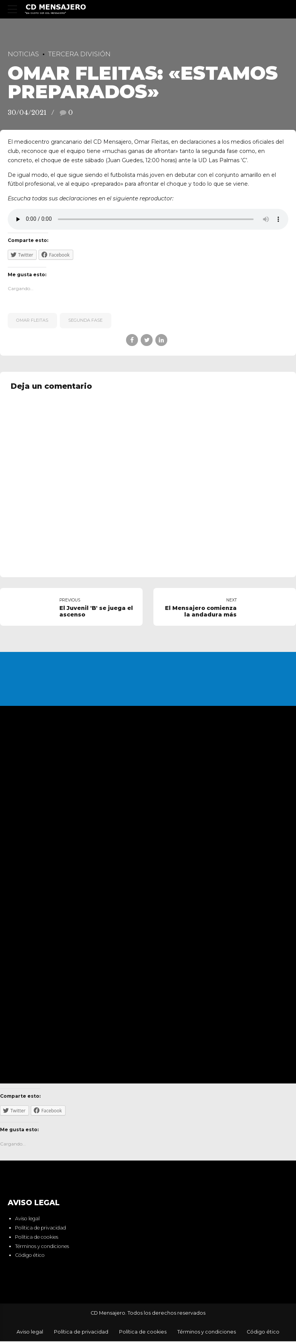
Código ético (30, 1256)
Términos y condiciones (42, 1247)
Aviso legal (27, 1219)
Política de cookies (36, 1238)
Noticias (23, 54)
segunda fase (85, 320)
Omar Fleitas (32, 320)
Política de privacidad (40, 1228)
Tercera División (79, 54)
